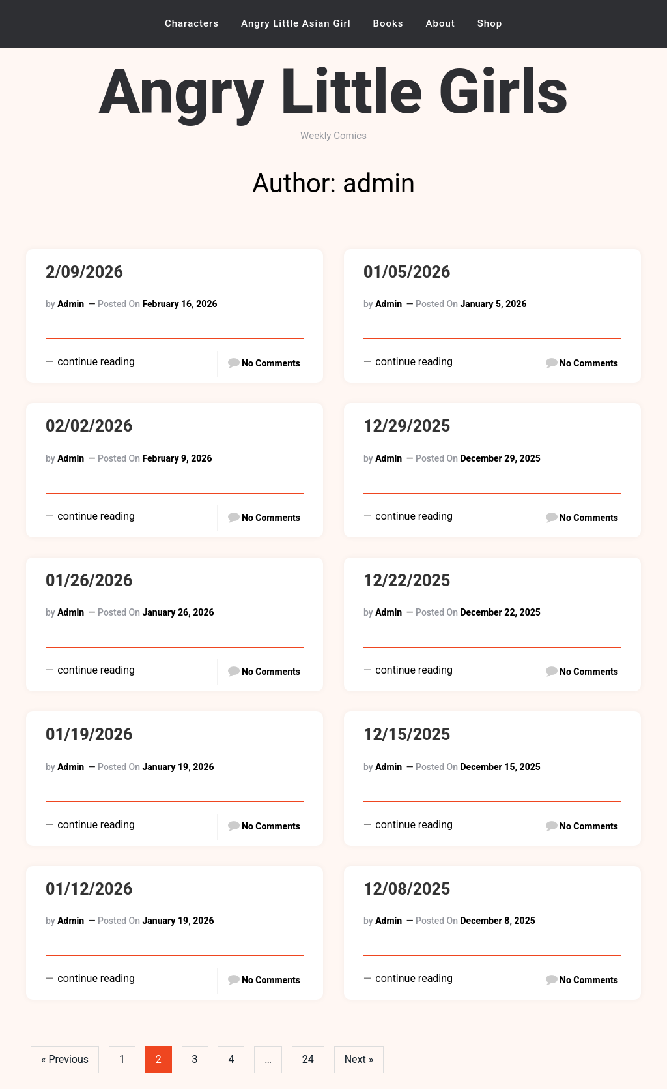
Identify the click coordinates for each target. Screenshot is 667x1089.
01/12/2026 (89, 889)
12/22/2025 (406, 580)
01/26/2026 (89, 580)
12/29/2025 (406, 426)
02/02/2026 (89, 426)
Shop (489, 23)
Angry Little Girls (333, 91)
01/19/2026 (89, 734)
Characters (192, 23)
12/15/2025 (406, 734)
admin (70, 304)
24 (309, 1059)
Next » (360, 1059)
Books (388, 23)
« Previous (65, 1059)
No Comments (271, 363)
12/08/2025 (406, 889)
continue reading (95, 361)
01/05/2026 (406, 272)
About (440, 23)
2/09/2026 (84, 272)
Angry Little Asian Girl (296, 23)
